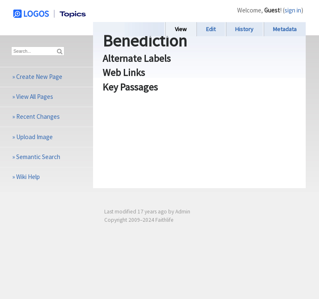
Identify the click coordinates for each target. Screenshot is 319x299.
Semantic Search (38, 157)
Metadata (285, 29)
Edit (211, 29)
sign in (293, 10)
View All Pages (34, 96)
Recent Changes (38, 116)
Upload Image (34, 137)
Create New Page (39, 77)
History (244, 29)
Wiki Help (28, 177)
